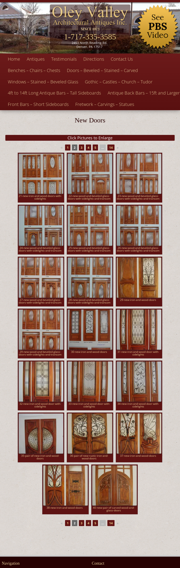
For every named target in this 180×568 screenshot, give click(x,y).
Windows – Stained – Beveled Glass (43, 82)
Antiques (36, 59)
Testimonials (64, 59)
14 (111, 147)
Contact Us (122, 59)
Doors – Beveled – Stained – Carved (102, 70)
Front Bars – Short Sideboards (38, 104)
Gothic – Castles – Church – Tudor (119, 82)
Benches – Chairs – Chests (34, 70)
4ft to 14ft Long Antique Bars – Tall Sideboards (54, 93)
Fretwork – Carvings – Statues (104, 104)
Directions (93, 59)
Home (14, 59)
